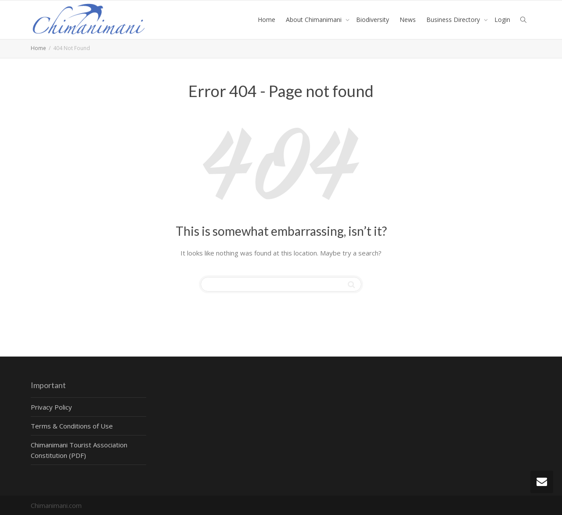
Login (502, 19)
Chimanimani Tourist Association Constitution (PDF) (79, 450)
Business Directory (454, 19)
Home (266, 19)
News (408, 19)
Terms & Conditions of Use (72, 425)
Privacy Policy (51, 407)
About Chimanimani (314, 19)
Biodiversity (372, 19)
